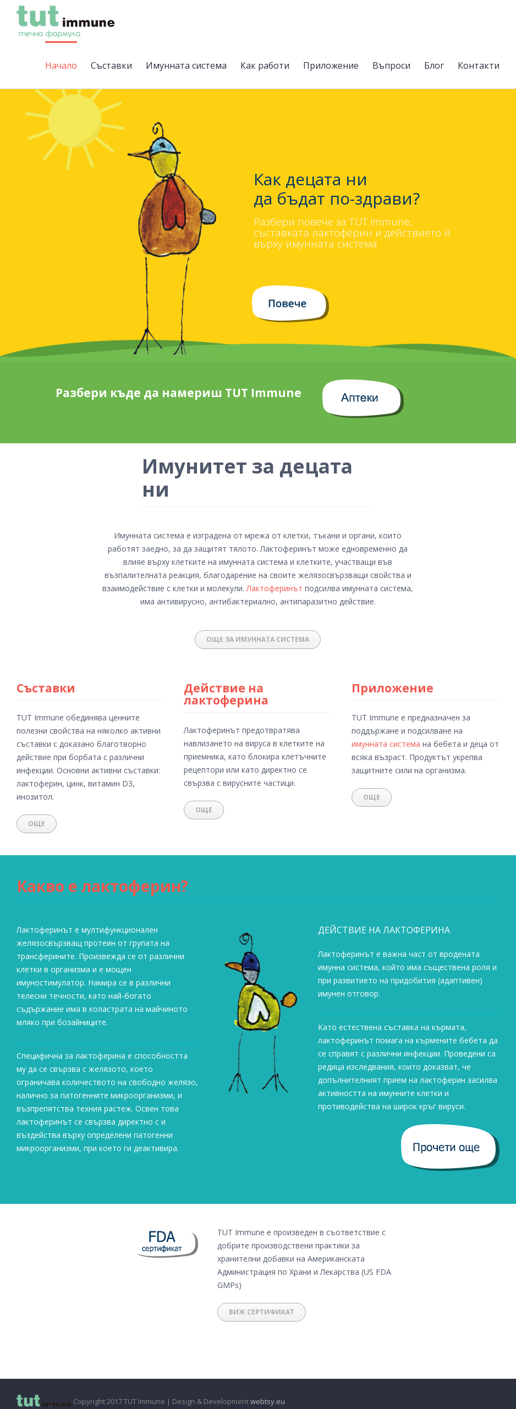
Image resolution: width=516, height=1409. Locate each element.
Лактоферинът (274, 588)
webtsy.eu (267, 1401)
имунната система (386, 744)
